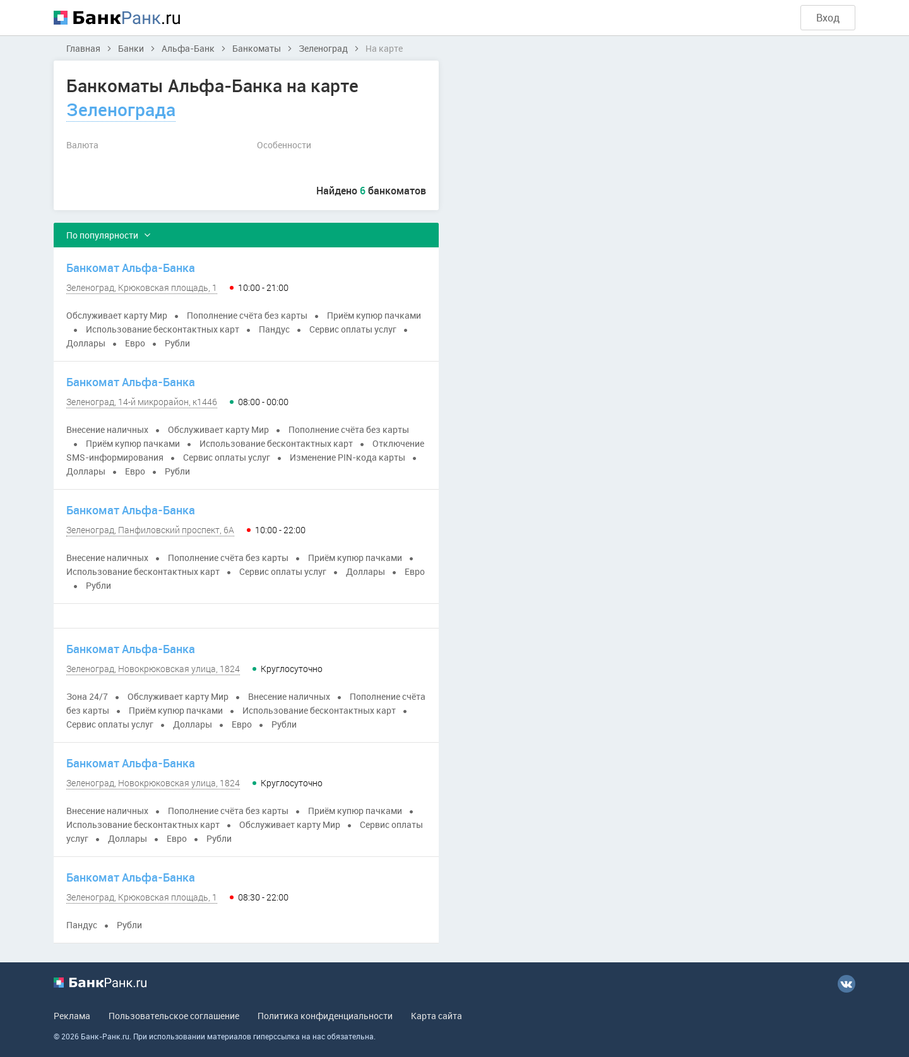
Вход (828, 18)
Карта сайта (436, 1016)
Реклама (72, 1016)
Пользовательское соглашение (174, 1016)
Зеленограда (120, 109)
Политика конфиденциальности (325, 1016)
